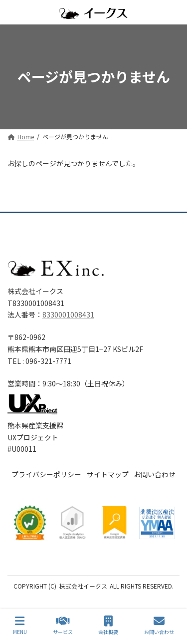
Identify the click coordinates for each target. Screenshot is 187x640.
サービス (63, 625)
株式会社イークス (83, 586)
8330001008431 (68, 315)
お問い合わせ (159, 625)
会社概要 (108, 625)
